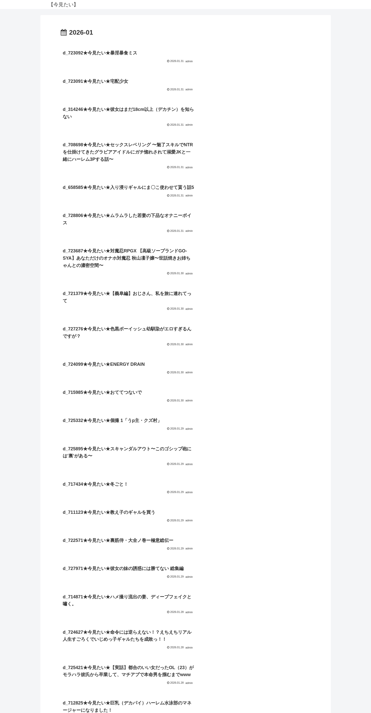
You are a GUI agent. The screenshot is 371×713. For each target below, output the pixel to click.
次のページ (185, 639)
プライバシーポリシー (185, 697)
